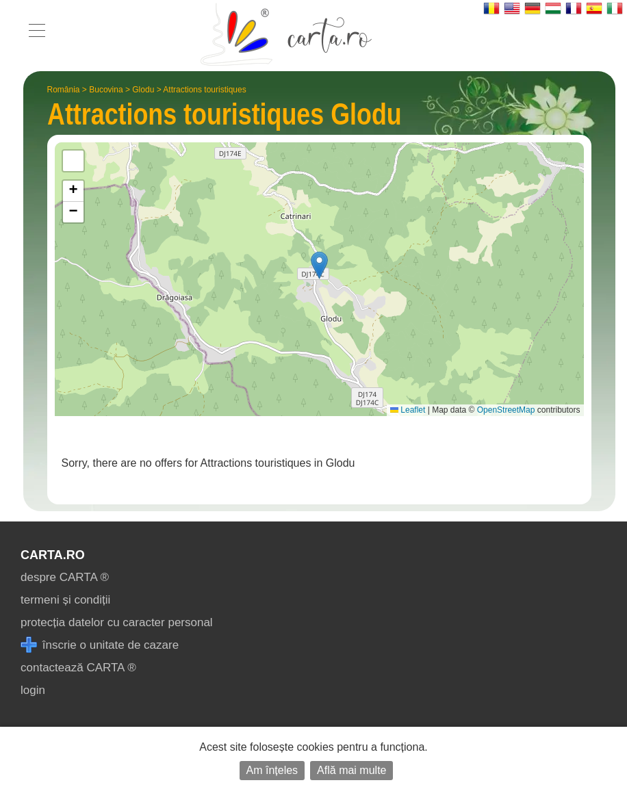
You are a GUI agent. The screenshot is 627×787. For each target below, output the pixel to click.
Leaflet (407, 410)
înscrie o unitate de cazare (100, 644)
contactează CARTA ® (78, 667)
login (33, 690)
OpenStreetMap (506, 410)
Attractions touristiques (204, 89)
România (63, 89)
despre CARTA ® (65, 577)
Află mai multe (351, 770)
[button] (319, 265)
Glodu (143, 89)
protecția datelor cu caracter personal (117, 622)
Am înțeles (272, 770)
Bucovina (106, 89)
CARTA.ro (53, 555)
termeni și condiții (65, 599)
